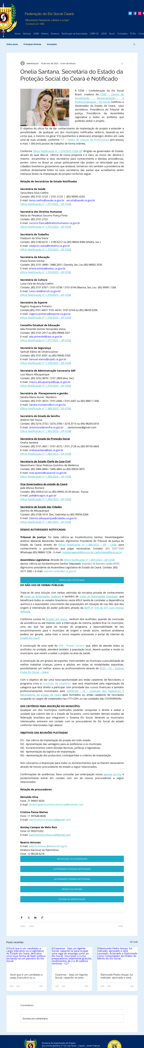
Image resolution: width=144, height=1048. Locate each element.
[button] (134, 44)
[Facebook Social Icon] (135, 13)
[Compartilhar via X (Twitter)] (28, 917)
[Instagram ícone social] (139, 13)
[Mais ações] (122, 63)
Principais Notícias (32, 44)
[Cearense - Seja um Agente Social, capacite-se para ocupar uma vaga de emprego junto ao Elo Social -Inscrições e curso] (72, 958)
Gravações (52, 44)
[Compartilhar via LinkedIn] (35, 917)
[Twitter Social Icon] (130, 13)
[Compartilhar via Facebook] (21, 917)
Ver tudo (134, 941)
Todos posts (12, 44)
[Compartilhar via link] (42, 917)
